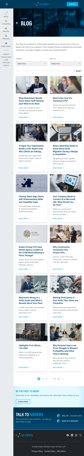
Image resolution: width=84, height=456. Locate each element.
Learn (7, 63)
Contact (72, 4)
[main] (42, 232)
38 (58, 379)
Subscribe (23, 402)
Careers (7, 58)
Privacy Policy (37, 451)
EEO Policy (61, 451)
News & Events (7, 61)
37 (54, 379)
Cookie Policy (49, 451)
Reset (78, 71)
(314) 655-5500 (75, 416)
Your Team (6, 66)
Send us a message (70, 421)
